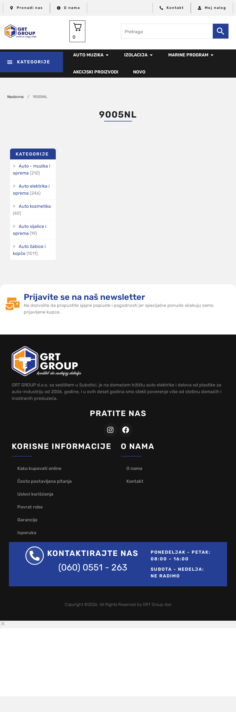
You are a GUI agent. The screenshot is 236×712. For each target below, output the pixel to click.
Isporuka (26, 532)
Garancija (27, 519)
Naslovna (15, 96)
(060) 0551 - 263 (92, 567)
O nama (134, 468)
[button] (31, 62)
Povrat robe (30, 507)
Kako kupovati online (39, 468)
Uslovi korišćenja (35, 494)
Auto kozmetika (35, 206)
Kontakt (134, 481)
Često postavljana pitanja (44, 481)
